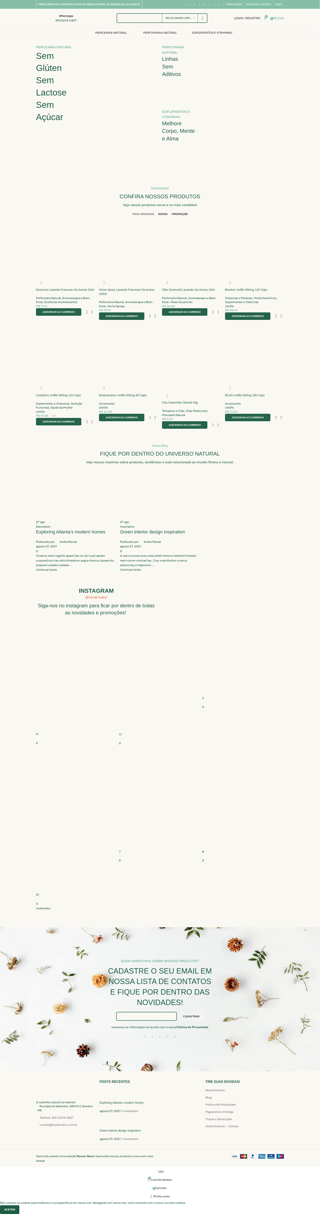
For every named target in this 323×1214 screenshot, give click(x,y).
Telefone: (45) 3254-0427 (57, 1118)
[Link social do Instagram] (199, 4)
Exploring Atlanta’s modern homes (122, 1102)
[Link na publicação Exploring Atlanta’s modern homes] (76, 521)
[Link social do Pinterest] (209, 4)
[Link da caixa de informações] (56, 18)
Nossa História (215, 1090)
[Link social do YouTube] (204, 4)
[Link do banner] (97, 106)
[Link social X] (194, 4)
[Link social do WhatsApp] (214, 4)
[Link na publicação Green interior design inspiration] (160, 521)
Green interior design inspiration (120, 1130)
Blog (208, 1097)
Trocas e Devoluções (218, 1119)
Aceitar (9, 1209)
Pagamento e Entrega (219, 1112)
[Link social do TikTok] (219, 4)
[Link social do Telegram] (175, 1037)
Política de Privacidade (192, 1027)
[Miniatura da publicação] (107, 1094)
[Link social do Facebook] (189, 4)
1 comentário (129, 1111)
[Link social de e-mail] (160, 1037)
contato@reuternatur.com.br (58, 1125)
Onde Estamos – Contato (222, 1126)
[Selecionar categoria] (180, 18)
